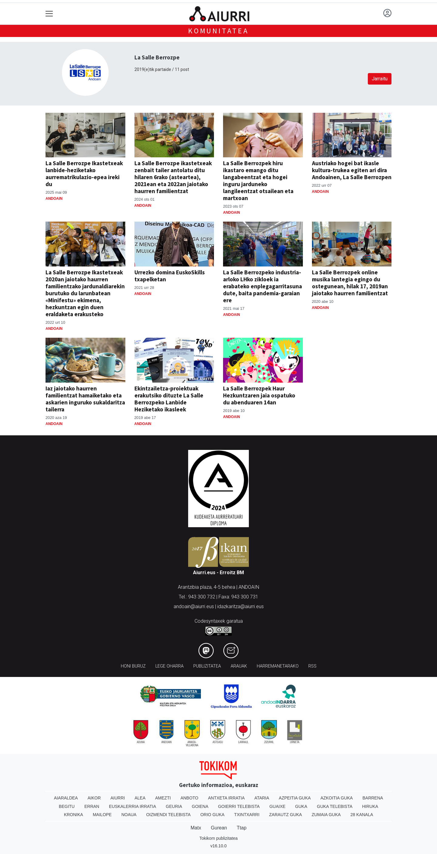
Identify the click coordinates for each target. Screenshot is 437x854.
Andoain (54, 198)
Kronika (73, 814)
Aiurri (117, 797)
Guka (301, 806)
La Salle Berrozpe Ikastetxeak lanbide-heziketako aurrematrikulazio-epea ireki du (84, 173)
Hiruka (370, 806)
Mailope (102, 814)
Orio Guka (212, 814)
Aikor (94, 797)
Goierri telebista (238, 806)
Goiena (200, 806)
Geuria (174, 806)
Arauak (239, 666)
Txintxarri (246, 814)
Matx (196, 827)
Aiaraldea (66, 797)
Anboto (189, 797)
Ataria (261, 797)
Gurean (219, 827)
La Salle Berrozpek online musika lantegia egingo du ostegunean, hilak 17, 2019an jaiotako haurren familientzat (350, 283)
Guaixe (277, 806)
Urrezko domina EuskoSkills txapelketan (169, 276)
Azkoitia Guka (336, 797)
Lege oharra (169, 666)
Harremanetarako (278, 666)
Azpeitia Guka (295, 797)
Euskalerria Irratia (132, 806)
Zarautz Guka (285, 814)
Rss (312, 666)
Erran (91, 806)
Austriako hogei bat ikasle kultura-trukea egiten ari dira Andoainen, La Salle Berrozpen (351, 170)
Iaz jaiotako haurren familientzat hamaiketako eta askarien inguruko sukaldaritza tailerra (85, 399)
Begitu (67, 806)
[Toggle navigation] (49, 13)
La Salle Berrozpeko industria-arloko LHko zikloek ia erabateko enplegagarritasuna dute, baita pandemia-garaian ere (262, 286)
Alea (139, 797)
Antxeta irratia (226, 797)
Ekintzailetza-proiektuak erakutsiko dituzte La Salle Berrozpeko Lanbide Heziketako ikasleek (168, 399)
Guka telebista (334, 806)
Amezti (163, 797)
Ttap (241, 827)
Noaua (129, 814)
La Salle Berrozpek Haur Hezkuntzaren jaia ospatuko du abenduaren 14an (259, 395)
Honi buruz (133, 666)
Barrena (372, 797)
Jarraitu (380, 79)
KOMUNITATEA (218, 30)
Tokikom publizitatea (218, 838)
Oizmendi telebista (168, 814)
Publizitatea (207, 666)
